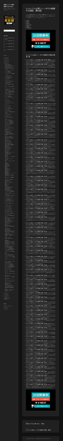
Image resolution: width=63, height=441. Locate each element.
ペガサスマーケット (8, 250)
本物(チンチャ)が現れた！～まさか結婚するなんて (9, 286)
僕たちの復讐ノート (8, 218)
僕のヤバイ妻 (7, 219)
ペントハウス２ (7, 207)
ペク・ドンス (7, 115)
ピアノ (6, 99)
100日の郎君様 (7, 64)
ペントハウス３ (7, 208)
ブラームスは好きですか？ (9, 203)
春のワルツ (7, 149)
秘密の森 (6, 171)
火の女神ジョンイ (8, 158)
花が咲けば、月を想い (8, 289)
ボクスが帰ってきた (8, 211)
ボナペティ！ (7, 270)
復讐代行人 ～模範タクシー (9, 235)
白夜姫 (6, 164)
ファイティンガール (8, 201)
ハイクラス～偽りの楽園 (9, 191)
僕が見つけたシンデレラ (9, 217)
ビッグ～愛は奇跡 (8, 96)
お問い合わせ (6, 307)
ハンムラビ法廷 (7, 72)
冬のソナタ (7, 140)
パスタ (6, 79)
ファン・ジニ (7, 106)
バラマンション (7, 192)
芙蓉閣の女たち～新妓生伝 (9, 175)
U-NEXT (27, 20)
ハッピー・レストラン (8, 70)
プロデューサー (7, 113)
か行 (5, 58)
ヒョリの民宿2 (7, 199)
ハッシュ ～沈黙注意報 (9, 248)
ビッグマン (7, 95)
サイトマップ (6, 309)
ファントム (7, 105)
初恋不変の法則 (7, 141)
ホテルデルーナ (7, 210)
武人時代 (6, 154)
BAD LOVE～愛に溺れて (9, 65)
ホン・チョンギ (7, 267)
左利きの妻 (7, 229)
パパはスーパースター (8, 81)
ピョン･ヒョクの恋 (8, 263)
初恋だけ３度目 (7, 225)
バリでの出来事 (7, 77)
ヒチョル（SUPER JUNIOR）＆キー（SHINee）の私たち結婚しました (10, 92)
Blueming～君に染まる (9, 246)
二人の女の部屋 (7, 132)
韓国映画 (5, 298)
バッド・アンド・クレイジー (10, 259)
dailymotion (28, 24)
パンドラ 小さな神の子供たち (10, 86)
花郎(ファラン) (7, 181)
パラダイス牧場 (7, 82)
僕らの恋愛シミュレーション (10, 278)
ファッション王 (7, 101)
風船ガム (6, 184)
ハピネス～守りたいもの (9, 255)
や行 (5, 294)
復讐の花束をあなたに (8, 234)
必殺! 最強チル (7, 283)
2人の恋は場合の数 (8, 187)
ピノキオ (6, 100)
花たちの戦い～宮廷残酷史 (9, 177)
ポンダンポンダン (8, 127)
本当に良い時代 (7, 153)
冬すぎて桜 (7, 223)
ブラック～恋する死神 (8, 264)
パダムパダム (7, 80)
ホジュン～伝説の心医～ (9, 117)
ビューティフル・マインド (9, 97)
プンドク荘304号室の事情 (9, 266)
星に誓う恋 (7, 148)
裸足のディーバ (7, 290)
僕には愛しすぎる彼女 (8, 133)
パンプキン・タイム (8, 198)
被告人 (6, 183)
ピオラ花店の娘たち (8, 200)
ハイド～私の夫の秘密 (8, 254)
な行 (5, 62)
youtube (28, 23)
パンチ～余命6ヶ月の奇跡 (9, 84)
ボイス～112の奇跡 (8, 120)
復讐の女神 (7, 146)
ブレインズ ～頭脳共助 (9, 265)
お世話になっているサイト (8, 305)
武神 (5, 155)
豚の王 (6, 253)
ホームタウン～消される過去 (10, 251)
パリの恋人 (7, 83)
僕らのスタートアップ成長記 (10, 276)
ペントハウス (7, 206)
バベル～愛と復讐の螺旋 (9, 249)
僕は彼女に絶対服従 (8, 136)
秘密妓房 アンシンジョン (9, 172)
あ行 (5, 57)
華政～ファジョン (8, 182)
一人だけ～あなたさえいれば (10, 273)
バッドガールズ (7, 75)
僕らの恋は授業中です (8, 220)
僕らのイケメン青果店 (8, 137)
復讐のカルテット (8, 145)
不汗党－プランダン (8, 130)
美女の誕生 (7, 173)
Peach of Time (7, 189)
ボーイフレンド (7, 212)
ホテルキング (7, 119)
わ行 (5, 296)
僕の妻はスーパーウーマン (9, 134)
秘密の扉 (6, 170)
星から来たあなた (8, 147)
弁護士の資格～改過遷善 (9, 144)
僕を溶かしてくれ (8, 222)
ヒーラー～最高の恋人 (8, 94)
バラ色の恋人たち (8, 76)
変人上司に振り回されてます (10, 280)
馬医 (5, 186)
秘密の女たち (7, 169)
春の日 (6, 151)
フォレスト (7, 202)
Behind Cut (7, 188)
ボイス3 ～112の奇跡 (8, 122)
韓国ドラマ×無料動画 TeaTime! (9, 5)
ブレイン (6, 109)
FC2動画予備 (28, 27)
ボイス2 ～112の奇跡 (8, 121)
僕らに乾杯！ (7, 275)
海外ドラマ (6, 297)
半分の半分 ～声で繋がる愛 (9, 226)
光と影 (6, 139)
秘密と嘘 (6, 168)
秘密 (5, 167)
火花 (5, 159)
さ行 (5, 60)
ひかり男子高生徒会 (8, 247)
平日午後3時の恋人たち (9, 230)
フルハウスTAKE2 (8, 108)
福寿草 (6, 166)
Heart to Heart (7, 67)
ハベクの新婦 (7, 71)
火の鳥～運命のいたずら (9, 238)
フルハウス (7, 107)
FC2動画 (27, 26)
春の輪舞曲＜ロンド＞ (8, 152)
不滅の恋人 (7, 131)
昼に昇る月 (7, 284)
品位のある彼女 (7, 143)
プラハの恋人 (7, 110)
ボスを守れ (7, 124)
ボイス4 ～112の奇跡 (8, 123)
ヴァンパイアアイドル (8, 128)
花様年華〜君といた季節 (9, 241)
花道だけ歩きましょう (8, 242)
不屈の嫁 (6, 129)
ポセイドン (7, 125)
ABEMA (27, 22)
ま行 (5, 293)
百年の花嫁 (7, 165)
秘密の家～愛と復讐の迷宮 (9, 287)
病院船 (6, 163)
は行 (5, 63)
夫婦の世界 (7, 228)
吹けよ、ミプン (7, 142)
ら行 (5, 295)
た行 (5, 61)
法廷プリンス (7, 237)
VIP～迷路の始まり (8, 190)
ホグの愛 (6, 116)
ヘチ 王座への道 (7, 205)
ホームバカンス (7, 268)
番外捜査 (6, 240)
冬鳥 (5, 224)
